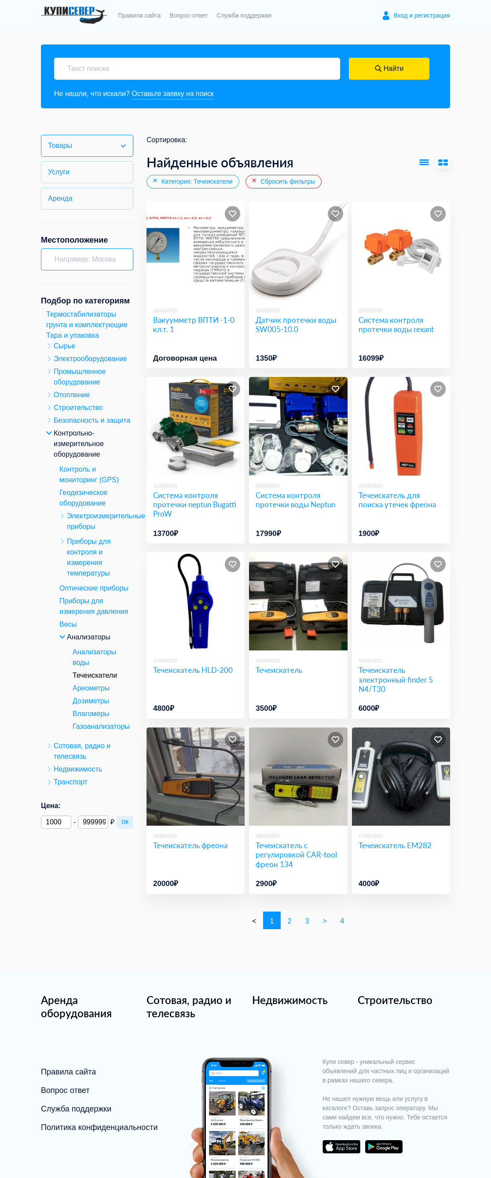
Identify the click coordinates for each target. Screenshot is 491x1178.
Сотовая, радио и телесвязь (189, 1006)
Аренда (60, 198)
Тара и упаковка (72, 335)
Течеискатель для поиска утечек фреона (397, 500)
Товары (60, 145)
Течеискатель (279, 670)
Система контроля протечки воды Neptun (295, 500)
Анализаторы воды (94, 657)
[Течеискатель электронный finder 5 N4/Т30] (401, 601)
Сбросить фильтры (283, 181)
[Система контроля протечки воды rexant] (401, 251)
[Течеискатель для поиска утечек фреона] (401, 426)
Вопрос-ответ (188, 15)
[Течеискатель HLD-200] (196, 601)
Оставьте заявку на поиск (173, 93)
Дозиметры (91, 701)
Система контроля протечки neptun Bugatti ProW (194, 505)
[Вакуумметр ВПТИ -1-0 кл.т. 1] (196, 251)
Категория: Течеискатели (192, 181)
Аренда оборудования (76, 1006)
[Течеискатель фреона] (196, 776)
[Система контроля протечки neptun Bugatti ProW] (196, 426)
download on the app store (341, 1146)
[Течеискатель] (298, 601)
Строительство (395, 999)
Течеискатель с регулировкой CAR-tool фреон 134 (296, 855)
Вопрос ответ (65, 1090)
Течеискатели (95, 675)
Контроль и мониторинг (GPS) (89, 474)
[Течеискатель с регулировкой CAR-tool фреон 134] (298, 776)
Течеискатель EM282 (395, 845)
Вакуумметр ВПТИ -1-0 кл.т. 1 (194, 324)
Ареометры (91, 688)
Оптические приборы (93, 588)
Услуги (59, 172)
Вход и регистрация (422, 15)
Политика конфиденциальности (99, 1127)
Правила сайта (139, 15)
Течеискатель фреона (190, 845)
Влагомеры (91, 713)
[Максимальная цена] (93, 822)
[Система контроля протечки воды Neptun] (298, 426)
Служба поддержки (243, 15)
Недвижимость (290, 999)
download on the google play (384, 1146)
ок (124, 821)
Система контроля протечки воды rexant (396, 324)
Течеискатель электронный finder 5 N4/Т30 (396, 680)
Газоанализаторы (101, 726)
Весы (68, 624)
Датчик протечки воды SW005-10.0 (296, 324)
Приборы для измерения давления (93, 606)
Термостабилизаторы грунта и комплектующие (87, 319)
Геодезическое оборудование (83, 498)
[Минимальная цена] (56, 822)
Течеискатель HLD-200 (193, 670)
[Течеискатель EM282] (401, 776)
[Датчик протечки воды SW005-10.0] (298, 251)
